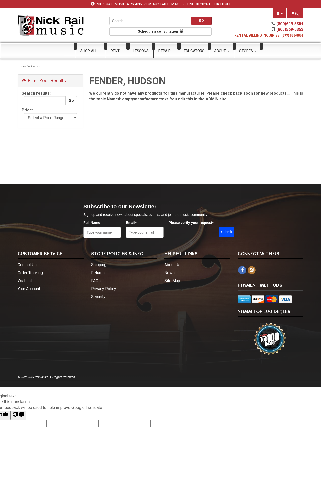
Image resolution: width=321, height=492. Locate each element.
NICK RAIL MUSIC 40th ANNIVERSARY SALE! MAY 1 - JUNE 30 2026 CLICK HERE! (163, 4)
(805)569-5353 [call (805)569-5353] (289, 29)
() (295, 13)
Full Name (91, 223)
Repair (166, 51)
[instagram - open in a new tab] (252, 270)
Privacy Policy (103, 288)
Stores (247, 51)
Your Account (29, 288)
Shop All (90, 51)
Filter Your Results (44, 80)
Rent (117, 51)
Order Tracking (30, 272)
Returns (98, 272)
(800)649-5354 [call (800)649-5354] (289, 23)
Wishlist (25, 280)
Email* (131, 223)
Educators (194, 51)
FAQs (96, 280)
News (169, 272)
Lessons (141, 51)
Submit (226, 232)
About (221, 51)
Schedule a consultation (160, 31)
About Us (172, 264)
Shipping (98, 264)
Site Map (172, 280)
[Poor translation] (18, 415)
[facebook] (242, 270)
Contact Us (27, 264)
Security (98, 296)
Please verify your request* (191, 223)
